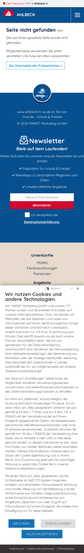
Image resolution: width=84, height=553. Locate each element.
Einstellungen (58, 523)
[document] (42, 405)
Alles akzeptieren (42, 534)
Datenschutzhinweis (41, 549)
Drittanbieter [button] (66, 549)
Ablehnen (21, 523)
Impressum (16, 549)
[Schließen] (78, 288)
